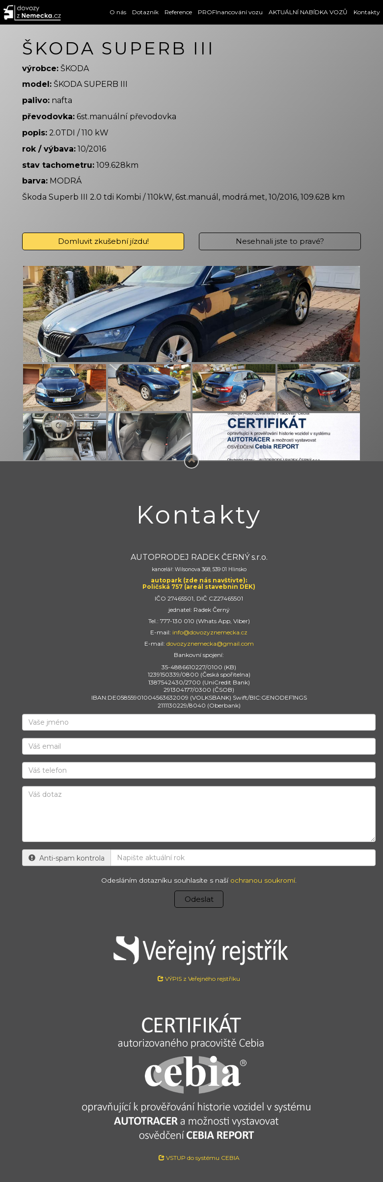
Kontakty (367, 12)
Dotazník (145, 12)
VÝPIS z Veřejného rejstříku (199, 955)
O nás (117, 12)
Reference (178, 12)
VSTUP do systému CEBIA (199, 1157)
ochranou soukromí (262, 880)
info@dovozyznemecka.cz (209, 632)
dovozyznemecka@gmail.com (210, 643)
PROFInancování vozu (230, 12)
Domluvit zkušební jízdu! (103, 241)
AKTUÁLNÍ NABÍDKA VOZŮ (308, 12)
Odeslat (199, 899)
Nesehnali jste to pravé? (280, 241)
